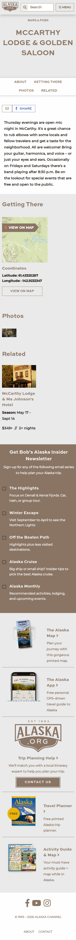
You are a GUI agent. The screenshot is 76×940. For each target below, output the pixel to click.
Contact (45, 932)
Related (49, 90)
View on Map (22, 291)
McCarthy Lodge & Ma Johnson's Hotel (18, 399)
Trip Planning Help (38, 758)
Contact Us (38, 782)
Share (24, 108)
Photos (26, 90)
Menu (65, 7)
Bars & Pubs (38, 20)
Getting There (48, 82)
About (20, 82)
